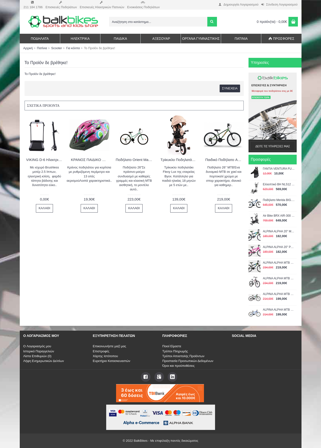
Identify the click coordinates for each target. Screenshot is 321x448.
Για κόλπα (73, 48)
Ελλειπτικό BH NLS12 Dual (279, 184)
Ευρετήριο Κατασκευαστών (111, 361)
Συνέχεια (229, 88)
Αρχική (28, 48)
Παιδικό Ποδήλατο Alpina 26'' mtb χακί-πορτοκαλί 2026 (224, 160)
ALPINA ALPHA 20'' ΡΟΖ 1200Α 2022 (279, 247)
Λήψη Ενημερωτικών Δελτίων (43, 361)
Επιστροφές (101, 351)
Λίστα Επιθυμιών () (37, 356)
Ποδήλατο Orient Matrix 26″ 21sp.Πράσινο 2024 (135, 160)
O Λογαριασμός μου (37, 346)
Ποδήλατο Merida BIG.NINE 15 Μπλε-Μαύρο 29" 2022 (279, 200)
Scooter (56, 48)
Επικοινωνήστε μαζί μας (109, 346)
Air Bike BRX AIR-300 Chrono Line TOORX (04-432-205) (279, 215)
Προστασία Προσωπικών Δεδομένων (187, 361)
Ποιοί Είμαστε (171, 346)
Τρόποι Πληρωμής (175, 351)
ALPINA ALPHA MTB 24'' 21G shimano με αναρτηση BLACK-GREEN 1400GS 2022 (279, 262)
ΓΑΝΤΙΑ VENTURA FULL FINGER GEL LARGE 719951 (279, 168)
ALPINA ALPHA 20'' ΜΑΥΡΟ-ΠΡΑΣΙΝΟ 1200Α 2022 (279, 231)
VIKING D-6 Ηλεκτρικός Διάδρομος (45, 160)
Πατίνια (42, 48)
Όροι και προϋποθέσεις (178, 366)
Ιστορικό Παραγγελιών (38, 351)
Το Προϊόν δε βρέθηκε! (99, 48)
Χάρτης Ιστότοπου (105, 356)
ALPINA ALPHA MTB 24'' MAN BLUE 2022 (279, 309)
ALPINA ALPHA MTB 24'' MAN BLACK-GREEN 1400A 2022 (279, 294)
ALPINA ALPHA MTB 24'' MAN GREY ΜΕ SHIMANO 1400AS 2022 (279, 278)
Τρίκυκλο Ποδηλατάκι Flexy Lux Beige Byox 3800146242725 (180, 160)
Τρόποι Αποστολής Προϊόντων (183, 356)
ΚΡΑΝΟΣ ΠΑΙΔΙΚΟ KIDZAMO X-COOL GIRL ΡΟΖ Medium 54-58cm (90, 160)
